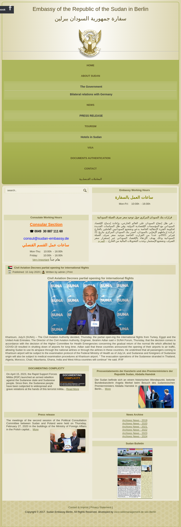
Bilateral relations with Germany (91, 94)
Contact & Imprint (78, 507)
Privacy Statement (100, 507)
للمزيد (101, 240)
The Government (91, 86)
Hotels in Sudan (91, 137)
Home (90, 65)
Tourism (90, 126)
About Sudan (90, 75)
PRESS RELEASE (91, 115)
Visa (90, 147)
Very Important (40, 259)
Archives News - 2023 (134, 433)
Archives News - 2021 (135, 426)
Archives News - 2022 (134, 429)
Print (70, 272)
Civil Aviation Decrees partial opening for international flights (51, 267)
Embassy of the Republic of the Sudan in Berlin (90, 9)
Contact (90, 168)
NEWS (90, 104)
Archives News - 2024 (134, 436)
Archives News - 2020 (134, 423)
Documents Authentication (90, 158)
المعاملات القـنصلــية (90, 179)
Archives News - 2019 (134, 420)
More (108, 388)
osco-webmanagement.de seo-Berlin (135, 511)
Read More (72, 389)
